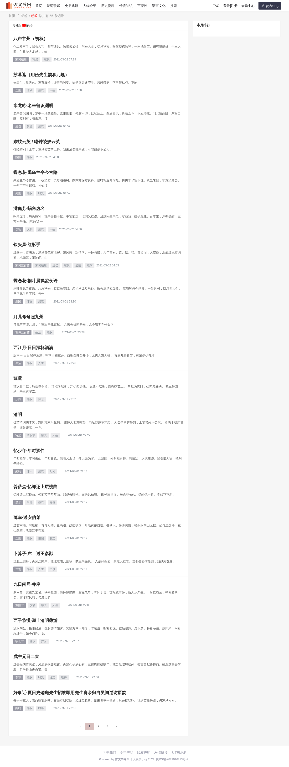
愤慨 (18, 157)
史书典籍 (71, 6)
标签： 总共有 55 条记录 (42, 16)
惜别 (29, 90)
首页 (38, 6)
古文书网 (120, 759)
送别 (18, 90)
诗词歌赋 (53, 6)
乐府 (18, 399)
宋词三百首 (22, 265)
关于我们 (109, 753)
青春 (52, 502)
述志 (52, 677)
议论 (18, 229)
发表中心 (270, 6)
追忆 (55, 265)
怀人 (29, 471)
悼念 (41, 399)
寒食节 (19, 641)
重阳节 (19, 605)
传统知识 (126, 6)
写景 (35, 59)
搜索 (173, 6)
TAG (216, 6)
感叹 (47, 59)
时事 (41, 708)
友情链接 (161, 753)
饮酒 (32, 605)
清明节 (31, 435)
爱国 (18, 301)
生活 (38, 332)
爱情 (78, 265)
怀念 (29, 301)
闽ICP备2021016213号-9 (172, 759)
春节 (18, 677)
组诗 (64, 677)
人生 (52, 90)
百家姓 (142, 6)
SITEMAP (178, 753)
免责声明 (126, 753)
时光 (41, 193)
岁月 (44, 641)
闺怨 (29, 502)
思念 (18, 502)
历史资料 (107, 6)
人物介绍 (89, 6)
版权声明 (143, 753)
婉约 (18, 471)
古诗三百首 (22, 332)
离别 (18, 193)
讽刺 (29, 229)
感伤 (18, 126)
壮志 (52, 538)
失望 (29, 126)
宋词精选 (21, 59)
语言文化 (158, 6)
